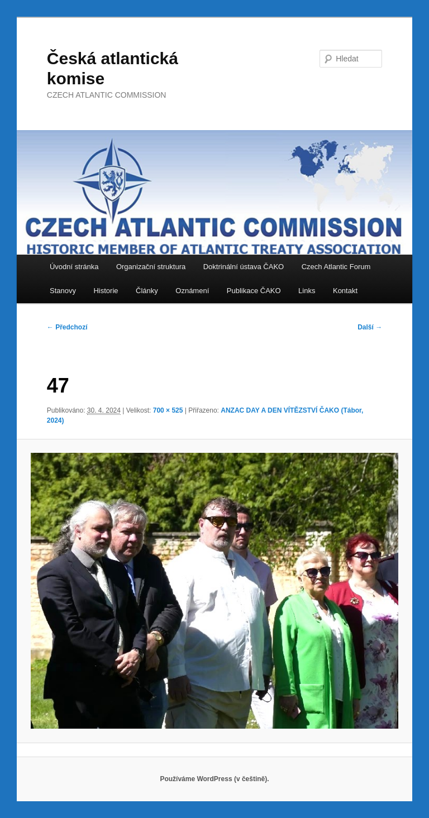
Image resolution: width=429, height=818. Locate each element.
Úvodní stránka (74, 266)
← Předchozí (67, 327)
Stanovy (63, 290)
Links (306, 290)
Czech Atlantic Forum (336, 266)
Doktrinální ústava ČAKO (243, 266)
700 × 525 (168, 410)
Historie (105, 290)
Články (147, 290)
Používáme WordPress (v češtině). (214, 779)
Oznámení (192, 290)
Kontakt (345, 290)
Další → (370, 327)
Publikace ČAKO (254, 290)
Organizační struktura (150, 266)
